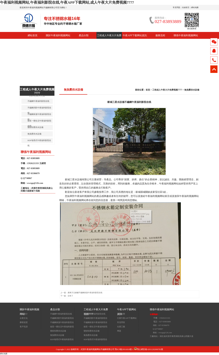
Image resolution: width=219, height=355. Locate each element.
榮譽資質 (24, 322)
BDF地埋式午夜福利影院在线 (39, 141)
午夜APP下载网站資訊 (135, 35)
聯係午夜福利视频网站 (186, 35)
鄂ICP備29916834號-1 (124, 349)
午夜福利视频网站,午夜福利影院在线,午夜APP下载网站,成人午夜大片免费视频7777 (67, 2)
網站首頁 (32, 35)
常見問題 (176, 7)
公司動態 (121, 314)
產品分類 (84, 35)
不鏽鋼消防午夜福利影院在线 (39, 108)
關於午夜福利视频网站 (58, 35)
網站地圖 (194, 7)
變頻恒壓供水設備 (35, 127)
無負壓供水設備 (191, 90)
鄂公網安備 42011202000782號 (148, 349)
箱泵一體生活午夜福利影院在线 (39, 121)
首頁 (148, 90)
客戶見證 (24, 326)
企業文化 (24, 318)
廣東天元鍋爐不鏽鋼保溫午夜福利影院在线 (85, 293)
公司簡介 (24, 314)
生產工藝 (121, 326)
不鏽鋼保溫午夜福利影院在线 (39, 115)
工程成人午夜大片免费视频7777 (109, 36)
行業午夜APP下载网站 (127, 318)
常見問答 (121, 322)
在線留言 (185, 7)
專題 (119, 331)
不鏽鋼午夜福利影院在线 (38, 101)
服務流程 (160, 35)
